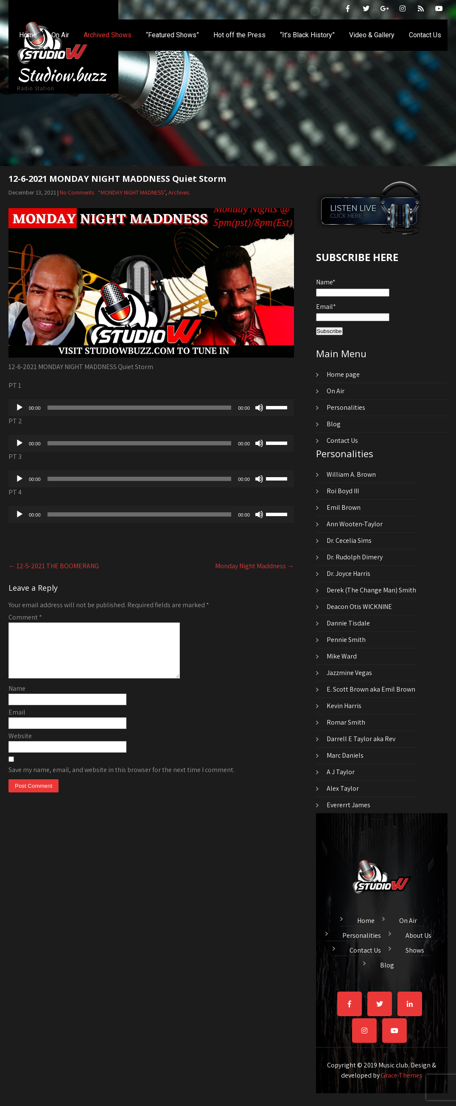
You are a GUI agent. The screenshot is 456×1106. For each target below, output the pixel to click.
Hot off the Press (239, 35)
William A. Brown (351, 474)
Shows (415, 949)
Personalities (346, 407)
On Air (60, 35)
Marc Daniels (345, 755)
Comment (25, 617)
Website (20, 746)
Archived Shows (107, 35)
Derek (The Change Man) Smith (371, 590)
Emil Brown (344, 507)
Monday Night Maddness (254, 565)
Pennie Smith (346, 639)
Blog (334, 424)
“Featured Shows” (172, 35)
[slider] (140, 408)
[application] (151, 407)
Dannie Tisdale (348, 623)
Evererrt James (348, 804)
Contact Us (425, 35)
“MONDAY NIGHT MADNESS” (131, 192)
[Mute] (259, 407)
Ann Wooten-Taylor (355, 524)
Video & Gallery (371, 35)
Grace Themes (401, 1075)
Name (16, 698)
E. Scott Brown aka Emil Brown (371, 689)
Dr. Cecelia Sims (349, 540)
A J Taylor (341, 771)
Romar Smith (346, 722)
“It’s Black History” (307, 35)
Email (16, 722)
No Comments (77, 192)
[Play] (19, 407)
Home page (343, 374)
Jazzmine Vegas (349, 672)
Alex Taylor (343, 788)
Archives (178, 192)
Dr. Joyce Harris (348, 573)
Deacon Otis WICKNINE (359, 606)
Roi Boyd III (343, 490)
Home (28, 35)
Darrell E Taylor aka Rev (361, 738)
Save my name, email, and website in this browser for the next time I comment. (121, 779)
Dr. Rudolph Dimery (355, 557)
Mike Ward (342, 656)
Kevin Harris (344, 705)
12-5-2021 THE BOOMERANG (53, 565)
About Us (418, 934)
